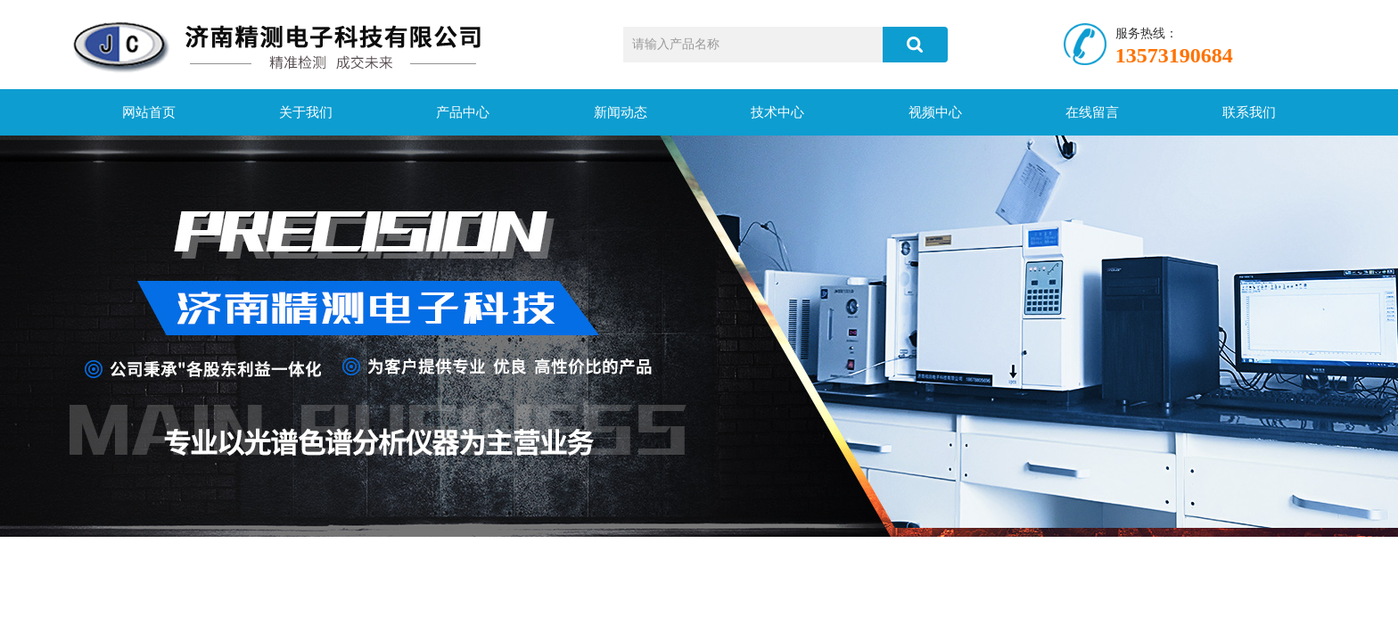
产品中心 (462, 112)
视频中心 (935, 112)
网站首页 (149, 112)
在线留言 (1092, 112)
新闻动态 (620, 112)
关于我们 (306, 112)
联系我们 (1249, 112)
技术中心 (777, 112)
